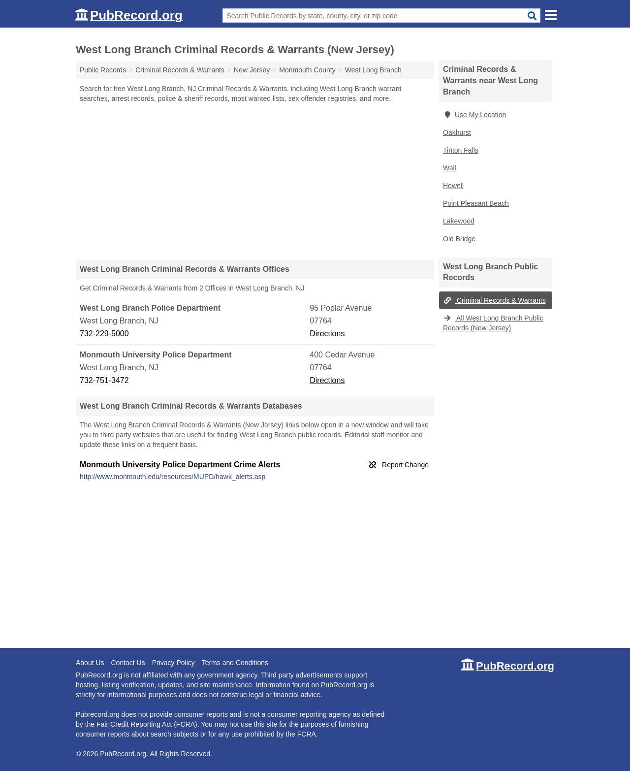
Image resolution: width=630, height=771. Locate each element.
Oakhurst (457, 132)
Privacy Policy (173, 663)
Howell (453, 186)
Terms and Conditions (235, 663)
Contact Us (128, 663)
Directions (327, 333)
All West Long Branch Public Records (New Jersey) (493, 323)
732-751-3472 (104, 380)
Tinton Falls (460, 150)
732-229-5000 (104, 333)
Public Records (103, 70)
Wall (449, 168)
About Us (90, 663)
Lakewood (458, 221)
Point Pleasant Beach (476, 203)
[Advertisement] (255, 181)
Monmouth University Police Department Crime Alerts (180, 464)
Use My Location (474, 115)
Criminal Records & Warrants (494, 300)
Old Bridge (459, 239)
